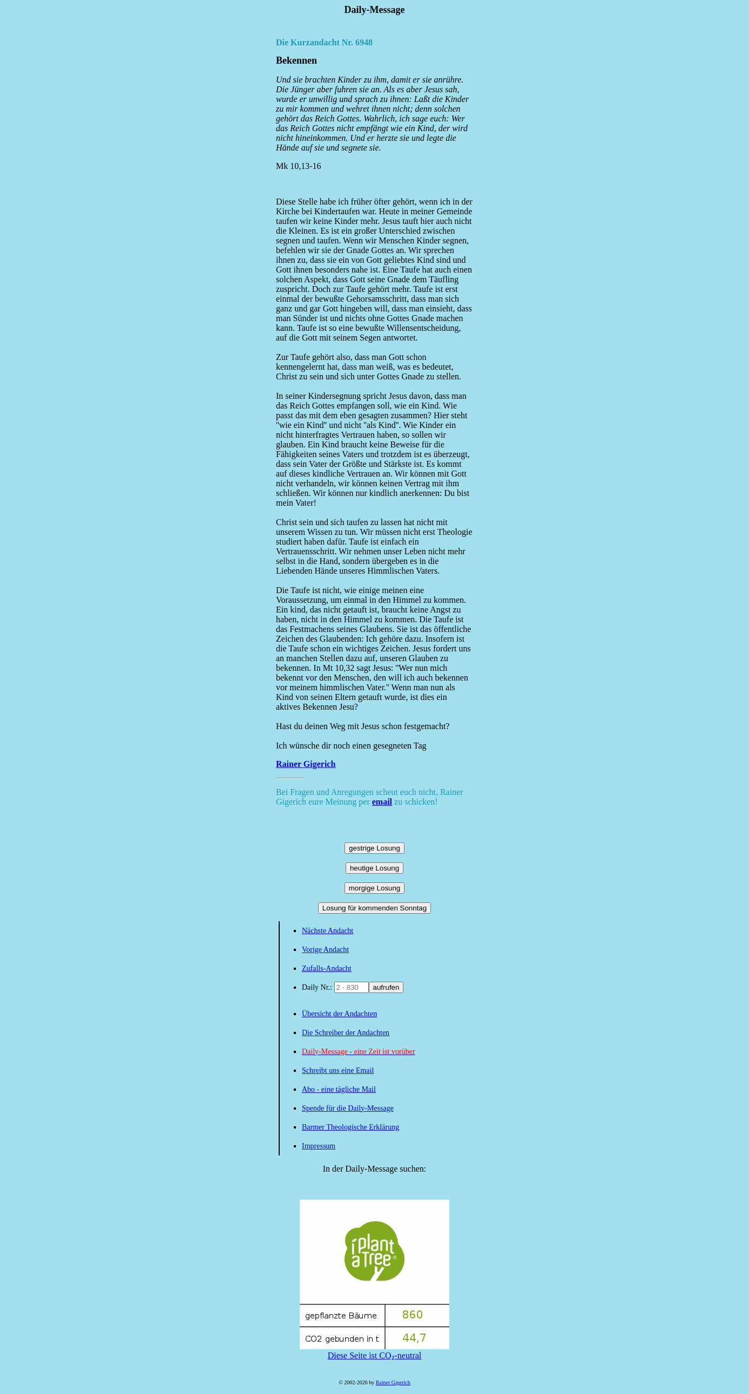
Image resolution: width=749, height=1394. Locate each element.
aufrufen (386, 987)
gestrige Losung (374, 848)
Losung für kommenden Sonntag (374, 908)
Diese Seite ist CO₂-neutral (374, 1351)
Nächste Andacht (327, 931)
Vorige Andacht (325, 950)
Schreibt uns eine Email (338, 1070)
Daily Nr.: (318, 987)
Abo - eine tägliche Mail (339, 1089)
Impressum (318, 1146)
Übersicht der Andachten (339, 1014)
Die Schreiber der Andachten (345, 1033)
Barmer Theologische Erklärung (350, 1127)
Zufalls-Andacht (327, 968)
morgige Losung (375, 888)
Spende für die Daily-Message (348, 1108)
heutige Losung (374, 868)
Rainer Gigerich (305, 764)
